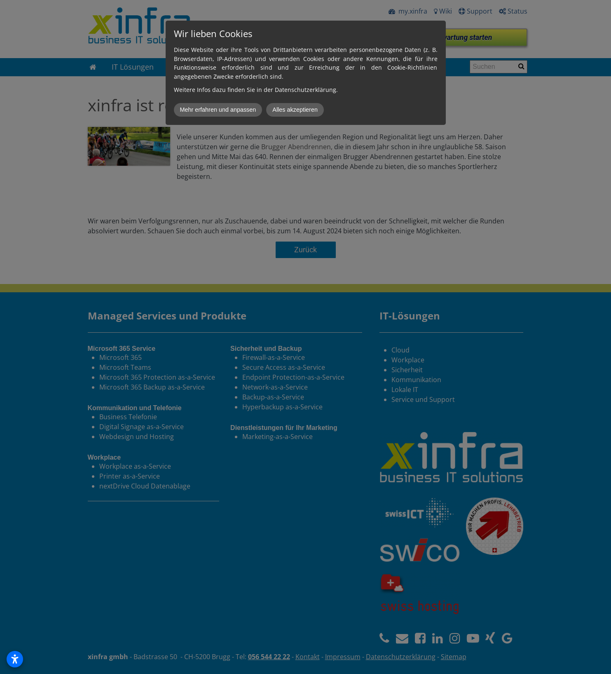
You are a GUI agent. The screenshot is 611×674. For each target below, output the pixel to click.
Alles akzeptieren (295, 109)
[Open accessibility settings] (15, 659)
